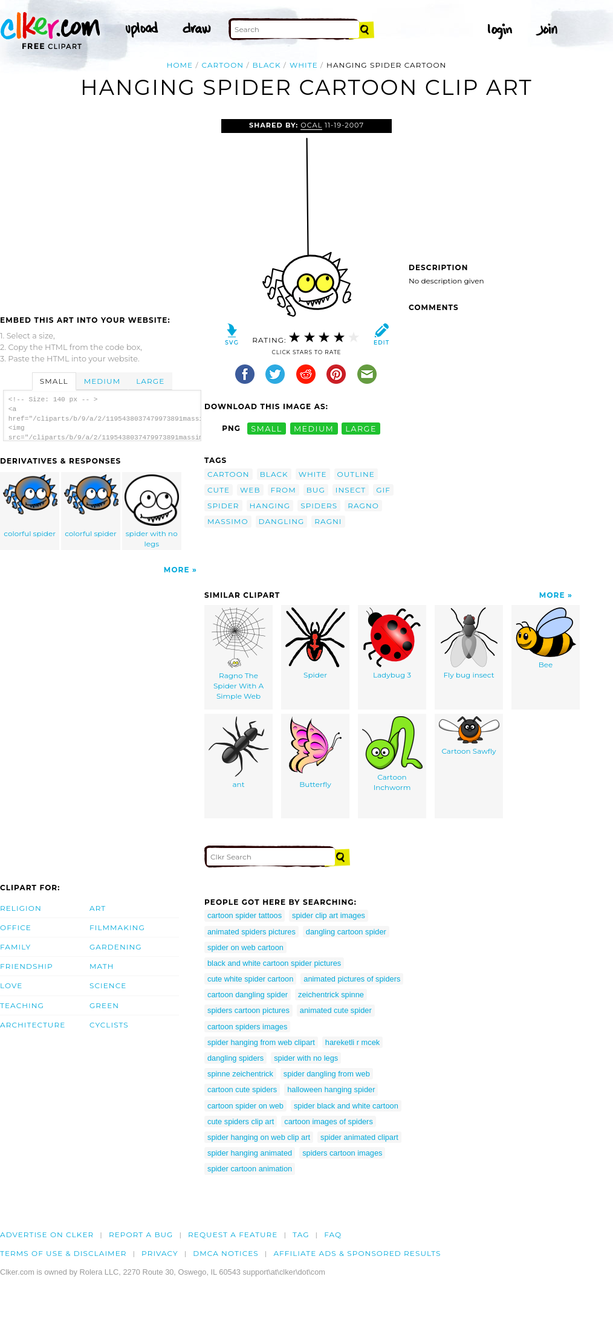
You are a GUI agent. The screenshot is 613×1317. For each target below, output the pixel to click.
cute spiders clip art (240, 1121)
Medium (102, 381)
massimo (227, 521)
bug (315, 489)
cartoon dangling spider (247, 994)
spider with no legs (152, 511)
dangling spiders (235, 1058)
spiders (318, 505)
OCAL (311, 125)
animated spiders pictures (251, 931)
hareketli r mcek (352, 1042)
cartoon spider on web (245, 1105)
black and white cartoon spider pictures (274, 963)
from (283, 489)
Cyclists (109, 1024)
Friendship (26, 966)
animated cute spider (336, 1010)
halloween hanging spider (331, 1089)
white (304, 65)
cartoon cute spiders (242, 1089)
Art (97, 908)
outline (356, 474)
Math (101, 966)
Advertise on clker (47, 1234)
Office (15, 927)
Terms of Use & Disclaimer (63, 1253)
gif (383, 489)
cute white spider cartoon (250, 978)
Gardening (115, 946)
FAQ (333, 1234)
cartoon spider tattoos (244, 915)
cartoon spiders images (247, 1026)
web (250, 489)
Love (11, 985)
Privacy (159, 1253)
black (267, 65)
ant (239, 752)
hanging (270, 505)
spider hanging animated (249, 1152)
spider (223, 505)
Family (15, 946)
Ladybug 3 (392, 643)
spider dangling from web (327, 1073)
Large (150, 381)
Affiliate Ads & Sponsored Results (357, 1253)
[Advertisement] (101, 209)
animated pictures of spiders (351, 978)
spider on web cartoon (245, 947)
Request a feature (232, 1234)
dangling (282, 521)
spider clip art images (328, 915)
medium (314, 428)
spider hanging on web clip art (258, 1137)
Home (180, 65)
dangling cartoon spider (346, 931)
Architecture (32, 1024)
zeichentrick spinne (331, 994)
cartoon (223, 65)
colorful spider (30, 506)
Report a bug (141, 1234)
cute (218, 489)
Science (107, 985)
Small (54, 381)
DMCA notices (226, 1253)
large (361, 428)
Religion (21, 908)
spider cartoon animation (249, 1168)
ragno (363, 505)
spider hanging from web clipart (261, 1042)
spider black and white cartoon (346, 1105)
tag (301, 1234)
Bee (546, 638)
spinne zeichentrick (240, 1073)
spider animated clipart (359, 1137)
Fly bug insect (469, 643)
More (177, 569)
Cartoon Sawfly (469, 736)
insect (351, 489)
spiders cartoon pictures (248, 1010)
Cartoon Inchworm (392, 754)
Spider (315, 643)
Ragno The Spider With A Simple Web (238, 653)
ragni (328, 521)
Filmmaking (117, 927)
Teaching (22, 1005)
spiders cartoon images (342, 1152)
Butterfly (315, 752)
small (266, 428)
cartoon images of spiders (328, 1121)
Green (104, 1005)
